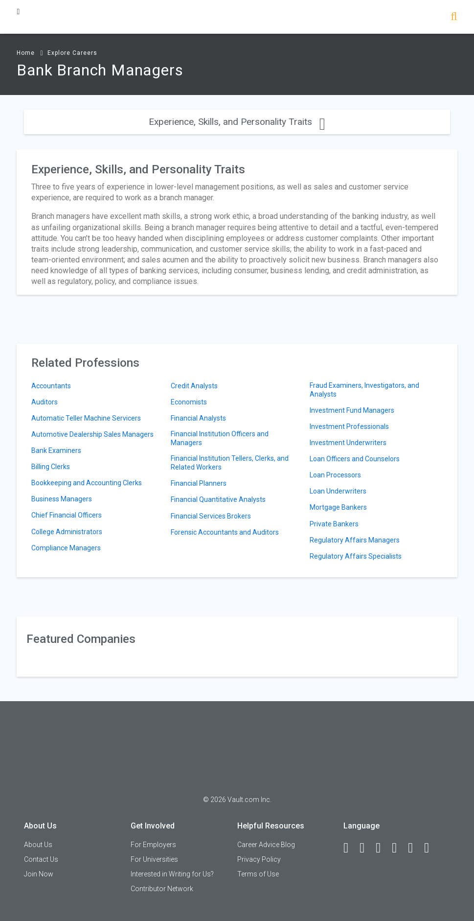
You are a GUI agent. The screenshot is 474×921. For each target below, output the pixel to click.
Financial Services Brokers (211, 516)
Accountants (51, 386)
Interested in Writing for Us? (172, 874)
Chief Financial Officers (66, 515)
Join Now (38, 874)
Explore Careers (72, 52)
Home (26, 52)
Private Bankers (334, 524)
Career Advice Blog (266, 845)
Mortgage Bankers (338, 507)
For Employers (153, 845)
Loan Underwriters (338, 491)
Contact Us (41, 859)
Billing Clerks (50, 467)
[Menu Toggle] (18, 11)
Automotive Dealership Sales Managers (92, 434)
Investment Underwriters (348, 443)
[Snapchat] (431, 848)
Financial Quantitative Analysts (218, 499)
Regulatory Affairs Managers (355, 540)
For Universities (154, 859)
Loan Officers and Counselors (355, 459)
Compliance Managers (66, 548)
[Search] (454, 17)
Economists (189, 402)
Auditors (44, 402)
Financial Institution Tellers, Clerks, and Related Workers (230, 462)
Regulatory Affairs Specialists (356, 556)
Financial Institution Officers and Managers (220, 438)
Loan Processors (335, 475)
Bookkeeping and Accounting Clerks (86, 483)
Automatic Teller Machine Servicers (86, 418)
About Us (38, 845)
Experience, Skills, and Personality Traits (237, 121)
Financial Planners (198, 483)
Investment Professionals (349, 426)
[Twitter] (382, 848)
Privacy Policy (259, 859)
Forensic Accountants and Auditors (225, 532)
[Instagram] (399, 848)
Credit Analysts (194, 386)
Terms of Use (258, 874)
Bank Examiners (56, 450)
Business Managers (61, 499)
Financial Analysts (198, 418)
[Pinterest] (415, 848)
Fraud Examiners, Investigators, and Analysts (364, 389)
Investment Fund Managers (352, 410)
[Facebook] (350, 848)
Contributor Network (162, 889)
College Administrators (66, 532)
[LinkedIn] (366, 848)
